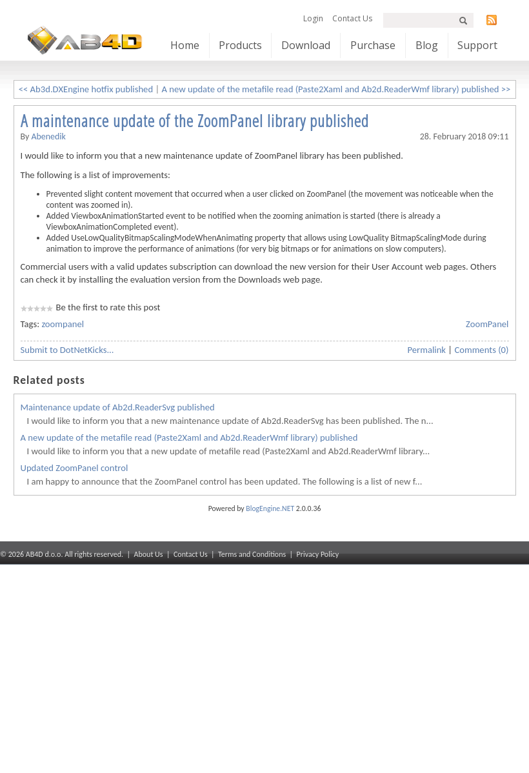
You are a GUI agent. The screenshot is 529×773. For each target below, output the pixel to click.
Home (184, 45)
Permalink (427, 350)
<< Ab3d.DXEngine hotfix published (86, 89)
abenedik (48, 136)
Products (240, 45)
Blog (426, 45)
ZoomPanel (487, 324)
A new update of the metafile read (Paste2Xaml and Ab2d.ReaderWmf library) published (189, 437)
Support (477, 45)
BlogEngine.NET (270, 508)
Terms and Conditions (252, 554)
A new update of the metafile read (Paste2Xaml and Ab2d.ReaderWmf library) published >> (336, 89)
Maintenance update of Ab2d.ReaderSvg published (118, 407)
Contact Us (352, 18)
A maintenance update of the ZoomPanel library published (195, 120)
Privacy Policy (318, 554)
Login (313, 18)
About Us (148, 554)
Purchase (372, 45)
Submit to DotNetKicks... (67, 350)
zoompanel (62, 324)
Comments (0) (481, 350)
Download (305, 45)
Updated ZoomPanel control (74, 468)
